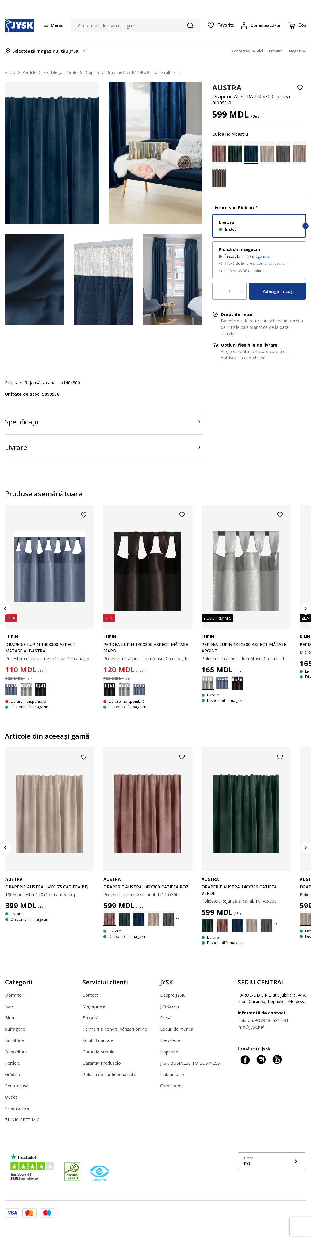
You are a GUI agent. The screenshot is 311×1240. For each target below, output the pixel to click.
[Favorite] (220, 25)
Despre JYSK (172, 995)
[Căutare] (190, 25)
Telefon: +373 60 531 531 (263, 1020)
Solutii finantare (98, 1040)
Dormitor (14, 995)
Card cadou (171, 1086)
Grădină (12, 1074)
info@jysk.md (251, 1027)
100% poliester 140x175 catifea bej (40, 894)
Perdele (12, 1063)
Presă (165, 1018)
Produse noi (17, 1108)
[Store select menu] (46, 51)
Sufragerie (15, 1029)
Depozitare (16, 1052)
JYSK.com (169, 1006)
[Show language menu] (272, 1161)
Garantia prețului (99, 1052)
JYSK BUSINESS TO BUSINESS (190, 1063)
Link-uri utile (172, 1074)
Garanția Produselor (102, 1063)
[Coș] (297, 25)
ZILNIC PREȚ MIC (22, 1120)
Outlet (11, 1097)
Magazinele (94, 1006)
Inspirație (169, 1052)
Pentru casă (17, 1086)
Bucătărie (14, 1040)
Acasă (10, 72)
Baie (9, 1006)
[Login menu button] (261, 25)
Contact (90, 995)
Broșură (90, 1018)
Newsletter (171, 1040)
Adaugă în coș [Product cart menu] (278, 291)
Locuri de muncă (176, 1029)
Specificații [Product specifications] (21, 421)
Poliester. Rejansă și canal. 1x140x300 (141, 894)
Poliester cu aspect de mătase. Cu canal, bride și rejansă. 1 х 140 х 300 (49, 658)
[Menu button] (54, 25)
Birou (10, 1018)
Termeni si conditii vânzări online (115, 1029)
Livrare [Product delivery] (16, 447)
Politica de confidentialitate (109, 1074)
